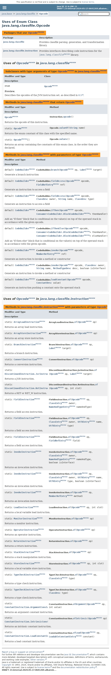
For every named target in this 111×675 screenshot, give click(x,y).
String (73, 128)
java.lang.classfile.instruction (20, 51)
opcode (67, 116)
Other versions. (37, 660)
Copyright (6, 665)
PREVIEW (41, 32)
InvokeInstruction (25, 452)
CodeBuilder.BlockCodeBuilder (66, 214)
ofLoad (77, 632)
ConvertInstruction (25, 359)
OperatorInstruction (26, 530)
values (63, 139)
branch (55, 169)
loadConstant (58, 279)
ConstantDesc (44, 282)
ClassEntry (55, 403)
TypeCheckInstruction (26, 574)
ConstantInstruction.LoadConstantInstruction (32, 636)
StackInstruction (24, 552)
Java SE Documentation (75, 654)
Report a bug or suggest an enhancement (22, 652)
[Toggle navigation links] (4, 7)
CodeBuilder (22, 169)
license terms (88, 2)
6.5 (80, 95)
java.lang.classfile (25, 14)
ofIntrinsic (80, 618)
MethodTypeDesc (62, 268)
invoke (55, 250)
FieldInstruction (24, 399)
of (75, 322)
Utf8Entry (83, 422)
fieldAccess (58, 181)
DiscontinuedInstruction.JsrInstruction (29, 374)
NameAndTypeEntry (59, 407)
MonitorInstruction (25, 518)
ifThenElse (57, 228)
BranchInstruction (25, 344)
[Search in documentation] (93, 14)
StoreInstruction (24, 563)
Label (83, 169)
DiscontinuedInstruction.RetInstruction (29, 388)
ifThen (55, 210)
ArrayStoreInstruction (27, 333)
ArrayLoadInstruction (26, 322)
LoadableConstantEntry (62, 636)
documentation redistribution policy (77, 667)
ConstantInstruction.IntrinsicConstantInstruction (35, 621)
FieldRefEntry (44, 184)
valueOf (63, 128)
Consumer (41, 214)
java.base (7, 14)
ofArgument (79, 604)
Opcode (43, 14)
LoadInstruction (23, 507)
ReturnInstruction (25, 541)
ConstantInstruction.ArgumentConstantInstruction (35, 607)
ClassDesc (42, 199)
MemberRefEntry (45, 254)
